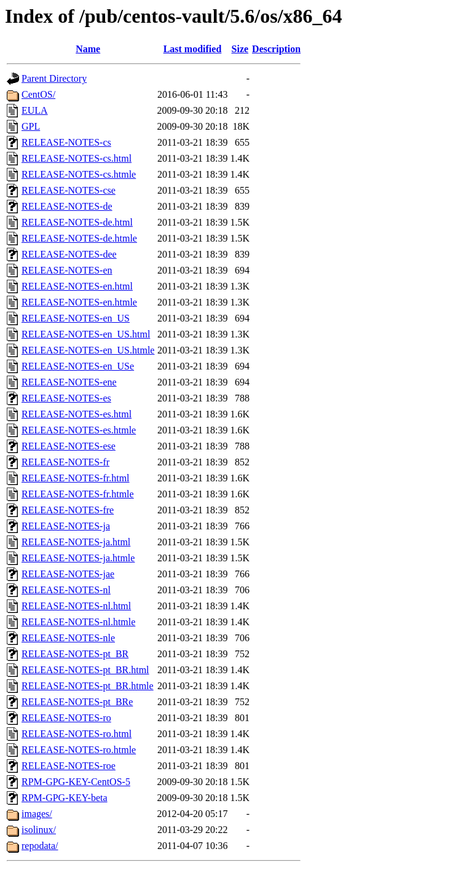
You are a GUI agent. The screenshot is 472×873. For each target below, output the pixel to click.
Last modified (192, 49)
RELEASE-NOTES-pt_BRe (77, 702)
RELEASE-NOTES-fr (65, 462)
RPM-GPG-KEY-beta (65, 797)
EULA (35, 110)
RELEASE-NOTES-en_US (76, 318)
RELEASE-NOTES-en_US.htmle (88, 350)
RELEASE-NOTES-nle (68, 638)
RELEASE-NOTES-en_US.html (86, 334)
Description (276, 49)
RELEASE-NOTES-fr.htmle (78, 494)
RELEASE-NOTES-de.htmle (79, 238)
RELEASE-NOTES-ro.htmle (79, 750)
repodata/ (40, 845)
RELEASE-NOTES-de (67, 206)
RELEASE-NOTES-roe (69, 765)
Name (88, 49)
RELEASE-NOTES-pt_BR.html (85, 670)
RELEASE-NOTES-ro (66, 718)
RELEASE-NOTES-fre (68, 510)
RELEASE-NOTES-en (67, 270)
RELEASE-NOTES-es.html (77, 414)
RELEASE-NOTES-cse (69, 190)
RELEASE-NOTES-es (66, 398)
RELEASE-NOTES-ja (66, 526)
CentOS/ (38, 94)
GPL (31, 126)
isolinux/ (39, 829)
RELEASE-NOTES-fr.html (76, 478)
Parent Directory (54, 78)
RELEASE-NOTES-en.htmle (79, 302)
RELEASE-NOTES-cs (66, 142)
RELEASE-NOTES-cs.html (77, 158)
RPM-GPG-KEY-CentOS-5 (76, 781)
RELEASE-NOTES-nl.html (76, 606)
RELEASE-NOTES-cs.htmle (79, 174)
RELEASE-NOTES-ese (69, 446)
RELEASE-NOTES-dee (69, 254)
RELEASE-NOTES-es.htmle (79, 430)
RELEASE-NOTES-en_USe (78, 366)
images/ (37, 813)
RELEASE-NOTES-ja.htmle (78, 558)
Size (240, 49)
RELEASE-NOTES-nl (66, 590)
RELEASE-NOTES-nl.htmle (78, 622)
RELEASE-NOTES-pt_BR (75, 654)
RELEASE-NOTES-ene (69, 382)
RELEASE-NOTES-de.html (77, 222)
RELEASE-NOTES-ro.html (77, 734)
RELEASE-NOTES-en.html (77, 286)
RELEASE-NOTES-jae (68, 574)
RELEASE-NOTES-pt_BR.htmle (88, 686)
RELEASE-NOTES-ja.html (76, 542)
